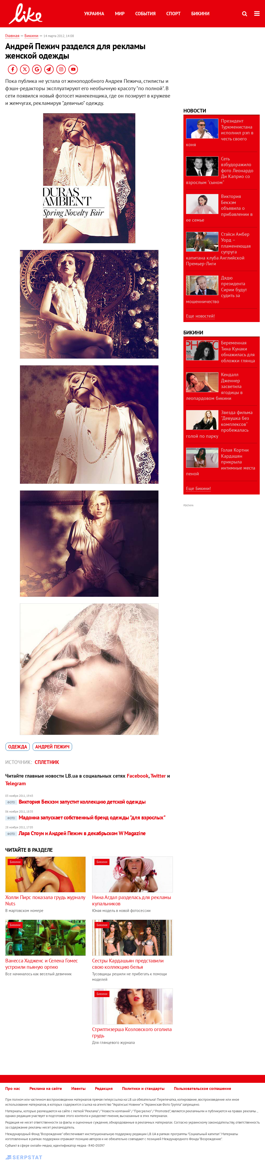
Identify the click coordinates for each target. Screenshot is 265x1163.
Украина (94, 14)
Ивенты (78, 1088)
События (145, 14)
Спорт (173, 14)
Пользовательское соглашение (202, 1088)
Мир (119, 14)
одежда (17, 747)
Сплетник (47, 762)
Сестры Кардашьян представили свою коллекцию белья (127, 963)
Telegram (15, 783)
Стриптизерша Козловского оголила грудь (132, 1032)
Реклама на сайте (45, 1088)
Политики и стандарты (143, 1088)
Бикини (200, 14)
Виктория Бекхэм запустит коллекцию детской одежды (75, 801)
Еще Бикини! (198, 488)
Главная (12, 35)
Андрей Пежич (52, 747)
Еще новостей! (200, 316)
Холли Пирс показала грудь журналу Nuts (45, 900)
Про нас (12, 1088)
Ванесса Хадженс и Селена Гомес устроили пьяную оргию (41, 963)
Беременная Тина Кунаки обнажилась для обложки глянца (238, 352)
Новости (194, 110)
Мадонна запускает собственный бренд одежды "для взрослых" (85, 817)
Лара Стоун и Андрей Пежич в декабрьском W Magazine (75, 833)
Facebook (137, 775)
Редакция (104, 1088)
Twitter (158, 775)
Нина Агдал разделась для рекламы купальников (131, 900)
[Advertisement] (49, 1025)
